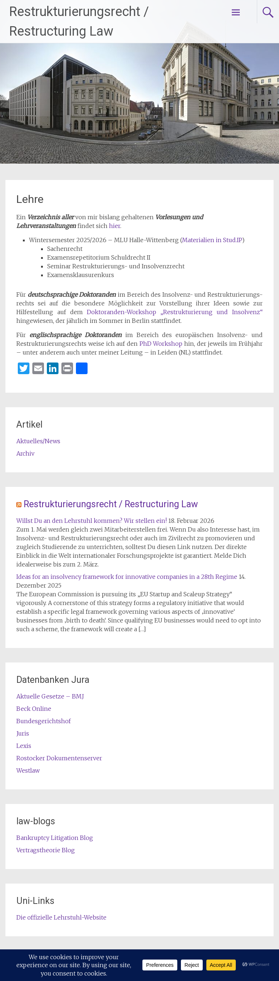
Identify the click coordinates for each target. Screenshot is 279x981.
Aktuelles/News (38, 441)
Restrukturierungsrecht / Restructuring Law (111, 504)
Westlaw (28, 770)
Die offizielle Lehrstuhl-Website (61, 917)
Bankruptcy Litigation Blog (54, 837)
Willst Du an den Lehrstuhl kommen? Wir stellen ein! (91, 520)
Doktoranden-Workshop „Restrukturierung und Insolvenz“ (175, 312)
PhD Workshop (161, 343)
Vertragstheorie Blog (45, 850)
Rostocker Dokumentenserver (59, 758)
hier (114, 225)
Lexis (23, 745)
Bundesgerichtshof (43, 721)
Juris (22, 733)
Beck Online (33, 708)
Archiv (25, 453)
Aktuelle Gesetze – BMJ (50, 696)
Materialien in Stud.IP (212, 240)
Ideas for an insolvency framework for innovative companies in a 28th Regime (126, 576)
